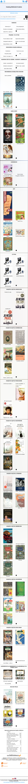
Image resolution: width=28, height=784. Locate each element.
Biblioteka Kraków (14, 13)
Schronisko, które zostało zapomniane (12, 751)
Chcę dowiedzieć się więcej (8, 782)
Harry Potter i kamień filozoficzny (11, 736)
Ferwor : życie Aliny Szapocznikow (11, 750)
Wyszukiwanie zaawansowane (6, 18)
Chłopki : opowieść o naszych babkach (12, 741)
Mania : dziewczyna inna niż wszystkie (12, 748)
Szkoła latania (9, 737)
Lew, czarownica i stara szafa (11, 733)
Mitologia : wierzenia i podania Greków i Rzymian (13, 734)
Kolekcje (13, 18)
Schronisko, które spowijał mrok (11, 744)
